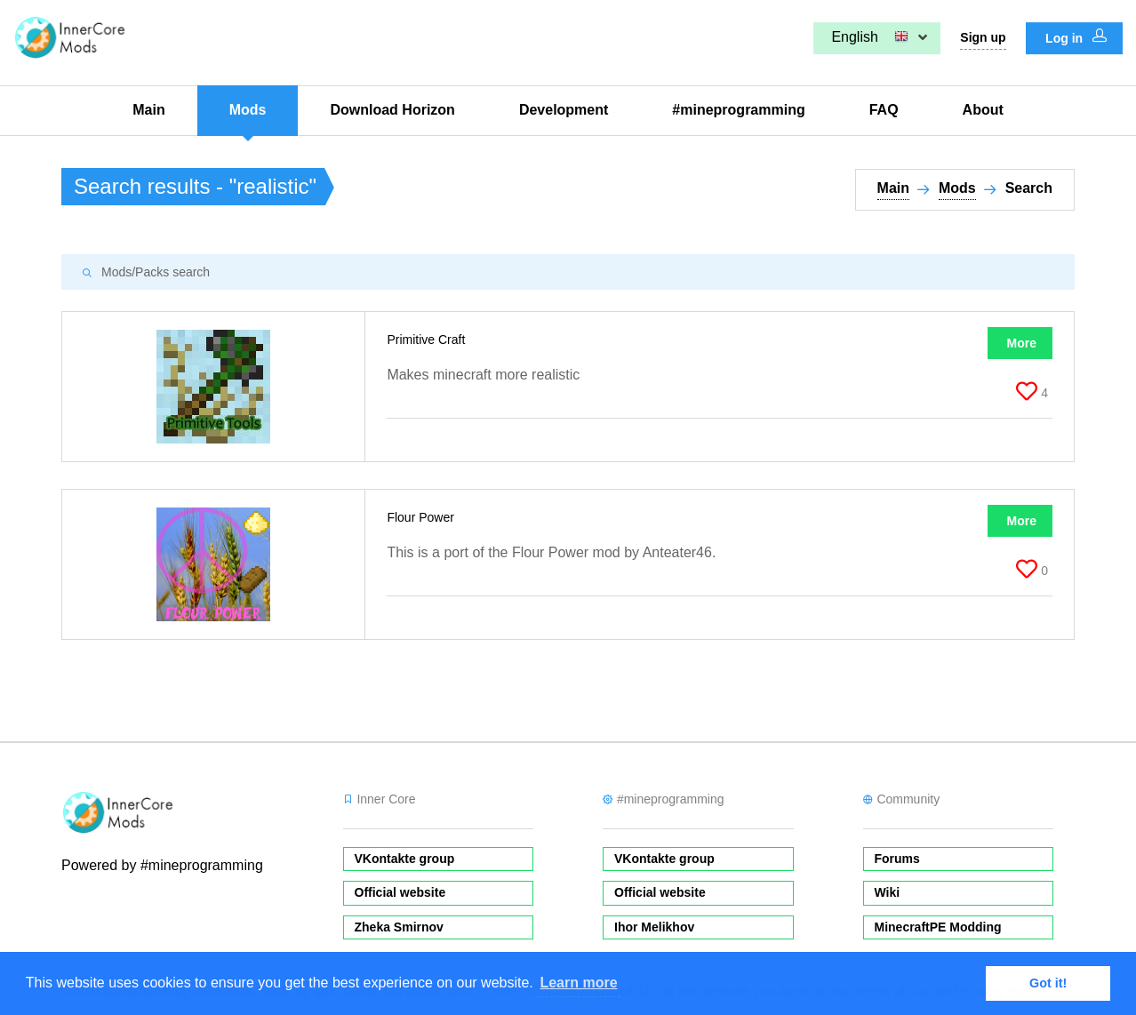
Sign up (982, 37)
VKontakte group (405, 858)
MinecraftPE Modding (938, 927)
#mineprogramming (738, 109)
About (983, 109)
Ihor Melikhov (654, 927)
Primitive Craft (427, 339)
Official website (400, 892)
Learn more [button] (578, 982)
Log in (1076, 37)
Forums (897, 858)
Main (148, 109)
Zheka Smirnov (399, 927)
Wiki (887, 892)
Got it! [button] (1048, 983)
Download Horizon (392, 109)
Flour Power (422, 517)
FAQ (884, 109)
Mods (248, 109)
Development (563, 109)
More (1021, 343)
